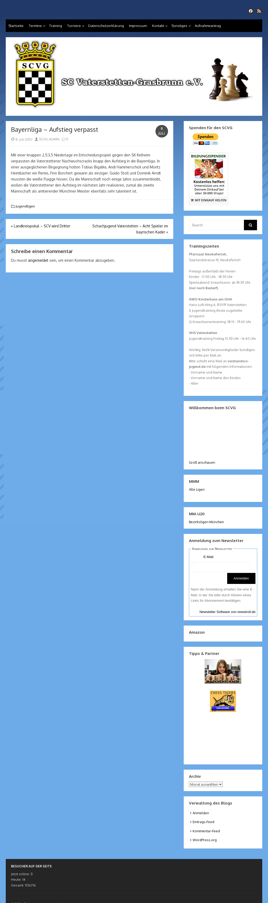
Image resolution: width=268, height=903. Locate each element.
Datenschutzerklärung (106, 26)
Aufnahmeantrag (208, 26)
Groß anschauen (202, 462)
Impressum (138, 26)
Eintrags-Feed (203, 822)
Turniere (74, 26)
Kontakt (158, 26)
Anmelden (201, 813)
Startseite (16, 26)
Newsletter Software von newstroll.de (227, 612)
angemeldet (38, 260)
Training (55, 26)
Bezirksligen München (206, 522)
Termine (35, 26)
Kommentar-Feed (206, 831)
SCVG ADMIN (47, 139)
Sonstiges (179, 26)
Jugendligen (25, 206)
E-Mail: (209, 557)
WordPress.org (205, 840)
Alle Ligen (197, 489)
